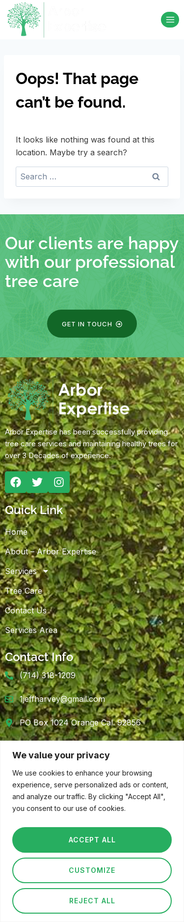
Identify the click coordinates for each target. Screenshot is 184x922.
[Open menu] (170, 19)
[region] (92, 831)
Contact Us (26, 610)
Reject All (92, 900)
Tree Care (23, 591)
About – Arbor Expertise (50, 551)
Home (16, 532)
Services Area (31, 630)
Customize (92, 870)
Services (27, 571)
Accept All (92, 840)
